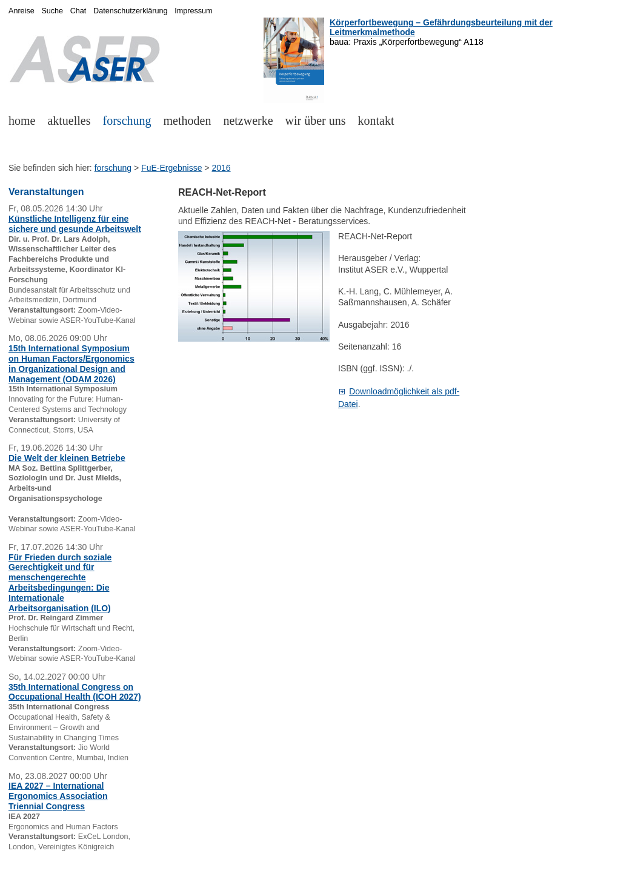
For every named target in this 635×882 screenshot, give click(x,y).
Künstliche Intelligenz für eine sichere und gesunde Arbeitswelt (74, 224)
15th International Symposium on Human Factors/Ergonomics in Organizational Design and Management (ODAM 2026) (71, 363)
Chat (78, 11)
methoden (187, 120)
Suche (52, 11)
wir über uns (315, 120)
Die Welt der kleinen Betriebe (66, 458)
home (21, 120)
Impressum (193, 11)
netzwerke (248, 120)
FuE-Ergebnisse (171, 168)
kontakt (376, 120)
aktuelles (68, 120)
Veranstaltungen (46, 192)
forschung (127, 120)
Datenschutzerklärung (130, 11)
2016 (220, 168)
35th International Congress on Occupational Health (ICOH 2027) (74, 692)
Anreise (21, 11)
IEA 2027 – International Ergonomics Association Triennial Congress (58, 796)
